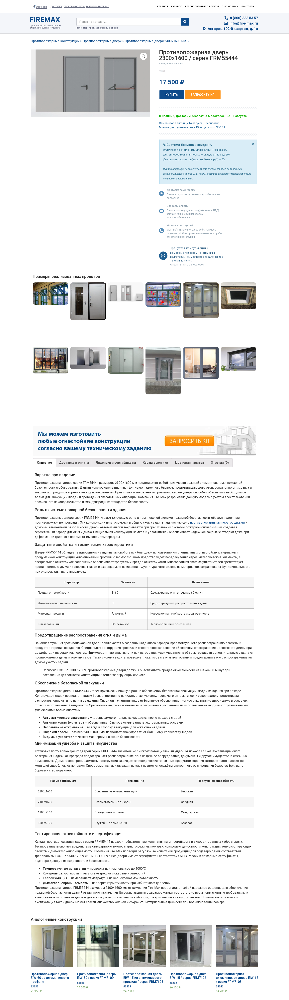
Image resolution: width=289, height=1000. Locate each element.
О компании (230, 6)
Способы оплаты (74, 6)
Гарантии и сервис (97, 6)
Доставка (56, 6)
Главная (162, 6)
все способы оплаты (179, 217)
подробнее (173, 198)
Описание (44, 462)
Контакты (248, 6)
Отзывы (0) (220, 462)
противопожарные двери (103, 28)
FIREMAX (45, 20)
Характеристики (155, 462)
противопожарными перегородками (217, 522)
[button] (171, 95)
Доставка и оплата (74, 462)
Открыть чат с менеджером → (189, 264)
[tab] (44, 462)
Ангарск (41, 6)
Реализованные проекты (202, 6)
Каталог (176, 6)
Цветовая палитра (189, 462)
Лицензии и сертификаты (116, 462)
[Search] (185, 22)
